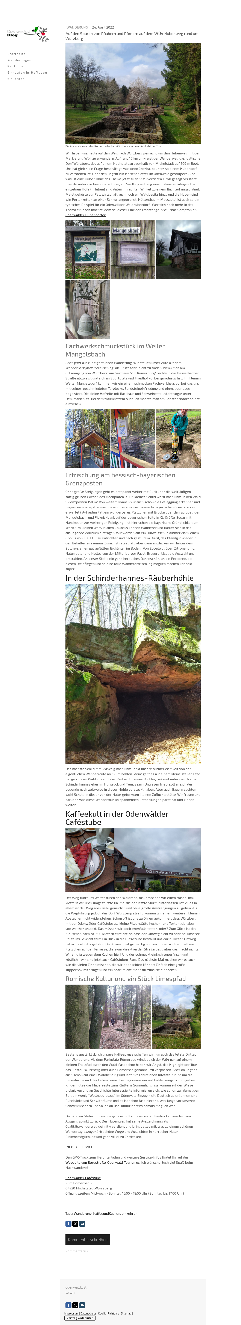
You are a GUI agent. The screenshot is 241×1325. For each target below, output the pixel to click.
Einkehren (16, 78)
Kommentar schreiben (88, 1239)
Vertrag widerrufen (80, 1318)
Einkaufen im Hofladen (27, 72)
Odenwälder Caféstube (83, 1178)
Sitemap (126, 1313)
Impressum (71, 1313)
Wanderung (78, 27)
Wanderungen (20, 60)
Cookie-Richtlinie (108, 1313)
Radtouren (17, 66)
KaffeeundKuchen (106, 1213)
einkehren (129, 1213)
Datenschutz (88, 1313)
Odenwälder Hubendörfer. (85, 215)
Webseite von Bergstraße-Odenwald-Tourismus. (102, 1162)
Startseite (17, 54)
